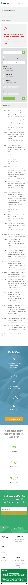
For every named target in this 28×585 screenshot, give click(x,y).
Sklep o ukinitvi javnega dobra (15, 234)
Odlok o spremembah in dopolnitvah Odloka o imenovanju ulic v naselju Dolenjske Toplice (16, 183)
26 (2, 335)
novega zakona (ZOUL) (14, 573)
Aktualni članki (4, 560)
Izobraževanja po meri (19, 541)
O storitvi (17, 549)
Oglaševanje (17, 565)
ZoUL (12, 36)
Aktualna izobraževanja (19, 539)
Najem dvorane (18, 542)
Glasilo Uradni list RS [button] (8, 16)
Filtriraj (9, 98)
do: (3, 91)
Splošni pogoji (18, 567)
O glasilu (3, 540)
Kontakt (17, 561)
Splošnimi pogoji (16, 527)
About (22, 560)
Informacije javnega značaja (20, 563)
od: (3, 85)
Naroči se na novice (5, 561)
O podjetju (17, 560)
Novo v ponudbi (4, 549)
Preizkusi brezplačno (14, 419)
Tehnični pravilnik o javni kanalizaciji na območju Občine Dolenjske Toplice (16, 113)
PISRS (6, 43)
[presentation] (14, 522)
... (23, 333)
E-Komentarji (14, 409)
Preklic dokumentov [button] (7, 20)
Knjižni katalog (4, 554)
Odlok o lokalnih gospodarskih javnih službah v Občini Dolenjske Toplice (16, 225)
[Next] (7, 336)
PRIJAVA (14, 513)
